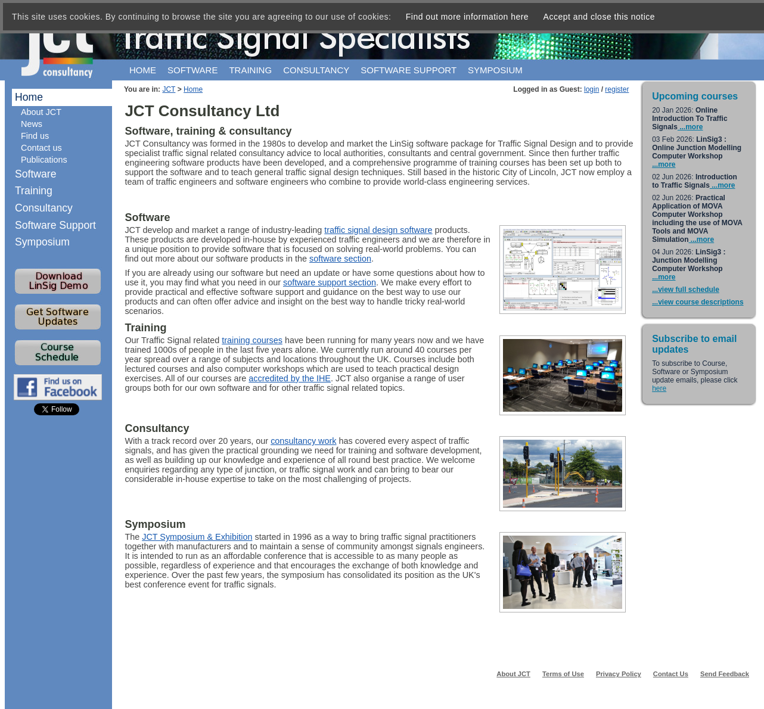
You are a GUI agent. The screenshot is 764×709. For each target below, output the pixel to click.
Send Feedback (724, 673)
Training (250, 70)
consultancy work (303, 441)
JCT (168, 89)
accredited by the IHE (290, 378)
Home (142, 70)
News (31, 124)
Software (192, 70)
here (659, 388)
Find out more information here (467, 16)
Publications (44, 159)
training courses (252, 340)
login (591, 89)
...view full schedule (685, 289)
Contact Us (670, 673)
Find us (35, 136)
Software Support (55, 225)
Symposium (495, 70)
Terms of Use (563, 673)
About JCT (41, 112)
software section (340, 258)
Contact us (41, 148)
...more (690, 127)
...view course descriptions (697, 302)
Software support (408, 70)
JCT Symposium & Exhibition (197, 537)
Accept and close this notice (600, 16)
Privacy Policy (618, 673)
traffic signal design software (378, 230)
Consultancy (316, 70)
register (617, 89)
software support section (329, 282)
